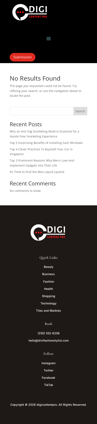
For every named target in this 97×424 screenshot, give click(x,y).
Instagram (48, 363)
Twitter (48, 370)
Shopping (48, 296)
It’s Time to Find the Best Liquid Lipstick (37, 172)
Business (48, 274)
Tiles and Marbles (48, 310)
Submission (22, 57)
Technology (48, 303)
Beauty (48, 266)
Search (80, 111)
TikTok (48, 385)
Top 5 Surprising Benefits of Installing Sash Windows (46, 143)
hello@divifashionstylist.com (49, 340)
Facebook (48, 377)
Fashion (48, 281)
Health (48, 288)
